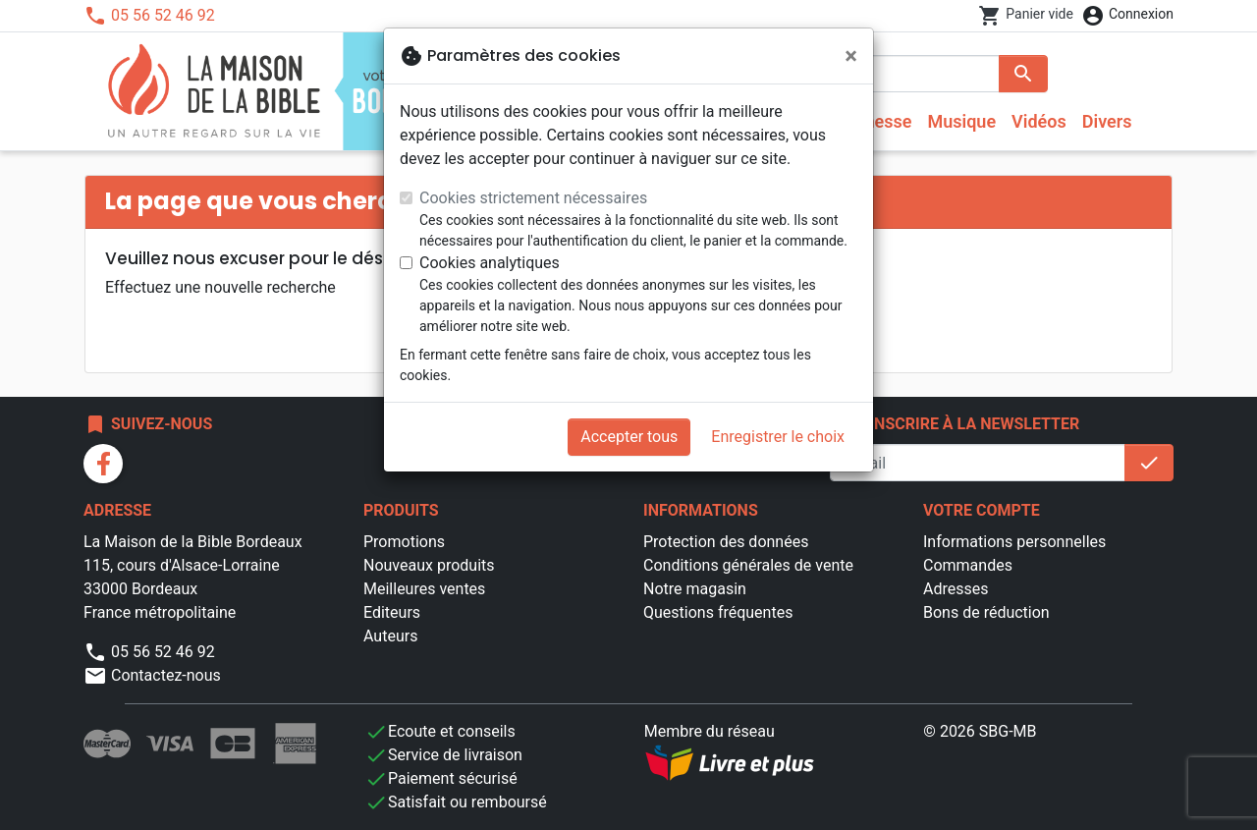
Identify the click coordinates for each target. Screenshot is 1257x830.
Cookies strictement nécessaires (533, 198)
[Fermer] (851, 55)
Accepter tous (629, 436)
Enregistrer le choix (778, 436)
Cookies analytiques (489, 262)
